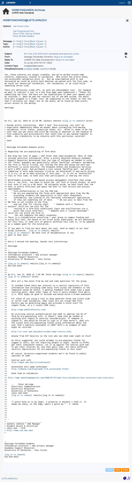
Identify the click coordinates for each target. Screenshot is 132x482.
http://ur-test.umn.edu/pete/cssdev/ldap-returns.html (41, 332)
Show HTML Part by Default (26, 33)
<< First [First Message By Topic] (17, 44)
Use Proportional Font (23, 31)
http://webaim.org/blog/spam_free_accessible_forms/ (40, 369)
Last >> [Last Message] (42, 41)
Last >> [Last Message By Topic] (42, 44)
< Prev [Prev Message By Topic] (26, 44)
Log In (122, 3)
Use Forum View (21, 26)
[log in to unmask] (63, 57)
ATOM (110, 470)
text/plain (28, 69)
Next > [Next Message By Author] (34, 47)
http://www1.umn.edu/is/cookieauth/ (31, 362)
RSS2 (125, 470)
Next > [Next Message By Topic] (34, 44)
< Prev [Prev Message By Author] (26, 47)
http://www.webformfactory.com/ (28, 310)
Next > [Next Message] (34, 41)
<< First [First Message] (17, 41)
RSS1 (117, 470)
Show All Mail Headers (23, 36)
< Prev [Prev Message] (26, 41)
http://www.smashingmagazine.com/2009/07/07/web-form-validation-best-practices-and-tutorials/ (61, 378)
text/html (44, 69)
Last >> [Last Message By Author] (42, 47)
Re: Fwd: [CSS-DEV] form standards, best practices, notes (51, 54)
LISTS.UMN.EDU (9, 478)
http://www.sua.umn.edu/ (20, 430)
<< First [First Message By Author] (17, 47)
